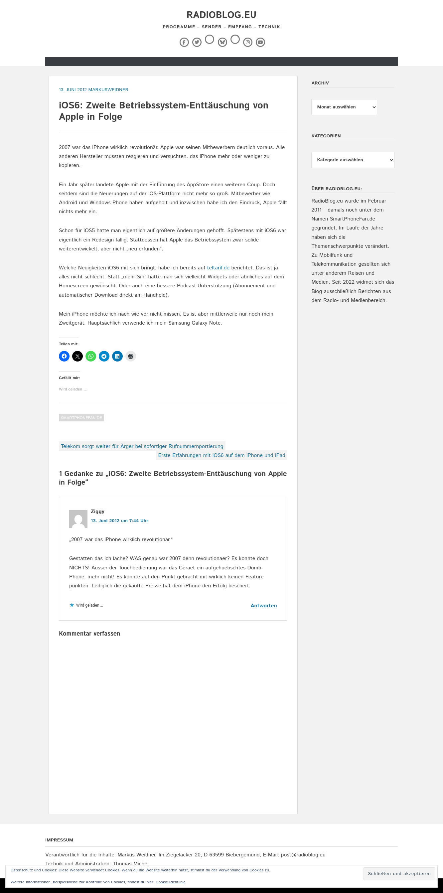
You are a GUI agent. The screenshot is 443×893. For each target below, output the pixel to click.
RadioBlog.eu (221, 15)
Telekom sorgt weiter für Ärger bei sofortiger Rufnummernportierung (142, 446)
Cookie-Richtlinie (171, 882)
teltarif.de (218, 268)
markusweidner (108, 89)
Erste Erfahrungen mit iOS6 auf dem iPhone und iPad (221, 455)
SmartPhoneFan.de (81, 418)
